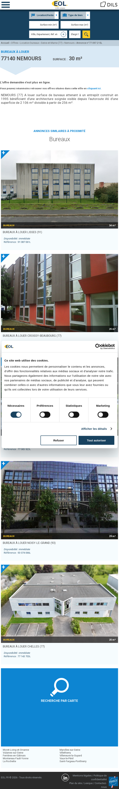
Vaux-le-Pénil (66, 758)
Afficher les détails (94, 428)
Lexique (88, 783)
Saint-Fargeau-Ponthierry (73, 761)
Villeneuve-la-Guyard (71, 755)
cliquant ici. (94, 88)
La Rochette (9, 761)
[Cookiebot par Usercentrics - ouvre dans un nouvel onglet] (98, 346)
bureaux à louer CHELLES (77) (24, 646)
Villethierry (65, 752)
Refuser (58, 440)
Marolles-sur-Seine (70, 749)
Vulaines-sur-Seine (13, 752)
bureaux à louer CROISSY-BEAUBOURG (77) (32, 335)
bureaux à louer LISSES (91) (22, 232)
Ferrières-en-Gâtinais (14, 755)
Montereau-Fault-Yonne (15, 758)
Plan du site (75, 783)
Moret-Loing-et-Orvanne (16, 749)
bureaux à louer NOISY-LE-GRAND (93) (29, 543)
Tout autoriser (96, 440)
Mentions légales (82, 775)
